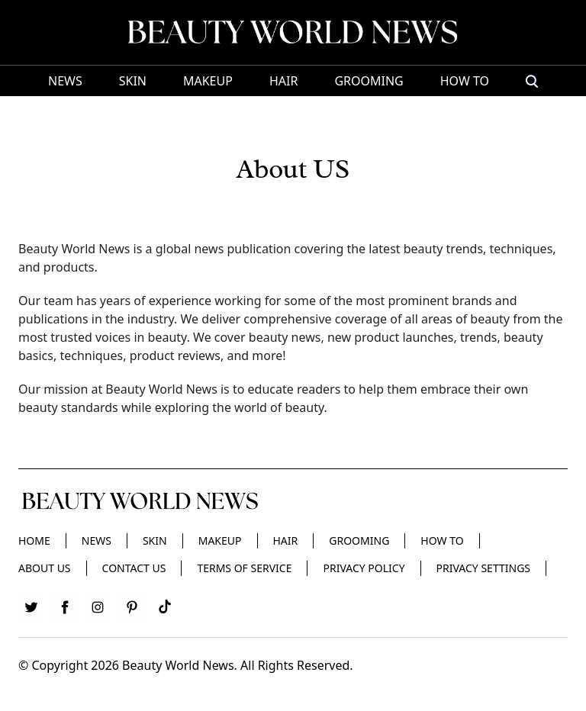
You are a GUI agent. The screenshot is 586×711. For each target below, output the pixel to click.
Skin (132, 80)
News (65, 80)
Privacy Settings (483, 568)
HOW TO (464, 80)
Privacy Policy (363, 568)
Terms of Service (244, 568)
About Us (44, 568)
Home (34, 540)
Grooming (368, 80)
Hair (283, 80)
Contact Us (134, 568)
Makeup (208, 80)
